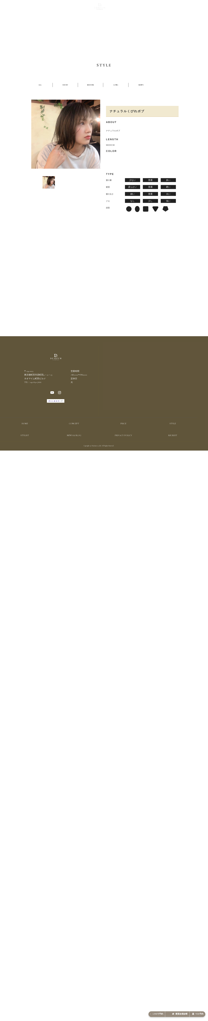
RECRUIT (145, 7)
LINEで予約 (137, 1012)
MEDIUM (59, 85)
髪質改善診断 (168, 1012)
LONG (72, 85)
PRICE (73, 7)
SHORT (46, 85)
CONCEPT (63, 7)
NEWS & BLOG (131, 7)
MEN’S (85, 85)
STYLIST (117, 7)
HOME (25, 428)
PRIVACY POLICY (123, 440)
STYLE (82, 7)
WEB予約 (194, 1012)
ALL (33, 85)
